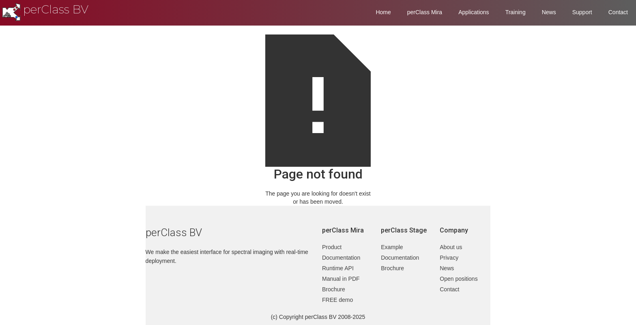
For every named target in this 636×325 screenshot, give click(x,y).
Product (332, 247)
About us (451, 247)
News (549, 12)
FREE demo (337, 300)
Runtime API (338, 268)
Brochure (333, 289)
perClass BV (55, 9)
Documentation (341, 257)
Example (392, 247)
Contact (618, 12)
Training (515, 12)
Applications (473, 12)
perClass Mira (424, 12)
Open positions (458, 278)
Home (383, 12)
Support (582, 12)
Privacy (449, 257)
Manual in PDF (341, 278)
